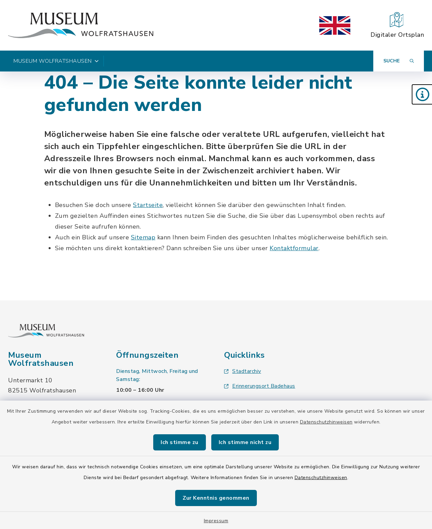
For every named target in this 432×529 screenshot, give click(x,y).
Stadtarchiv (242, 371)
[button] (422, 94)
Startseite (148, 205)
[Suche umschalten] (398, 61)
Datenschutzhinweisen (326, 422)
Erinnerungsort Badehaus (259, 386)
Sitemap (143, 237)
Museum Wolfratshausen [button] (56, 61)
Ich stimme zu (179, 442)
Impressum (216, 521)
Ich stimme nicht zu (245, 442)
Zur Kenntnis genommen (216, 498)
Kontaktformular (294, 248)
